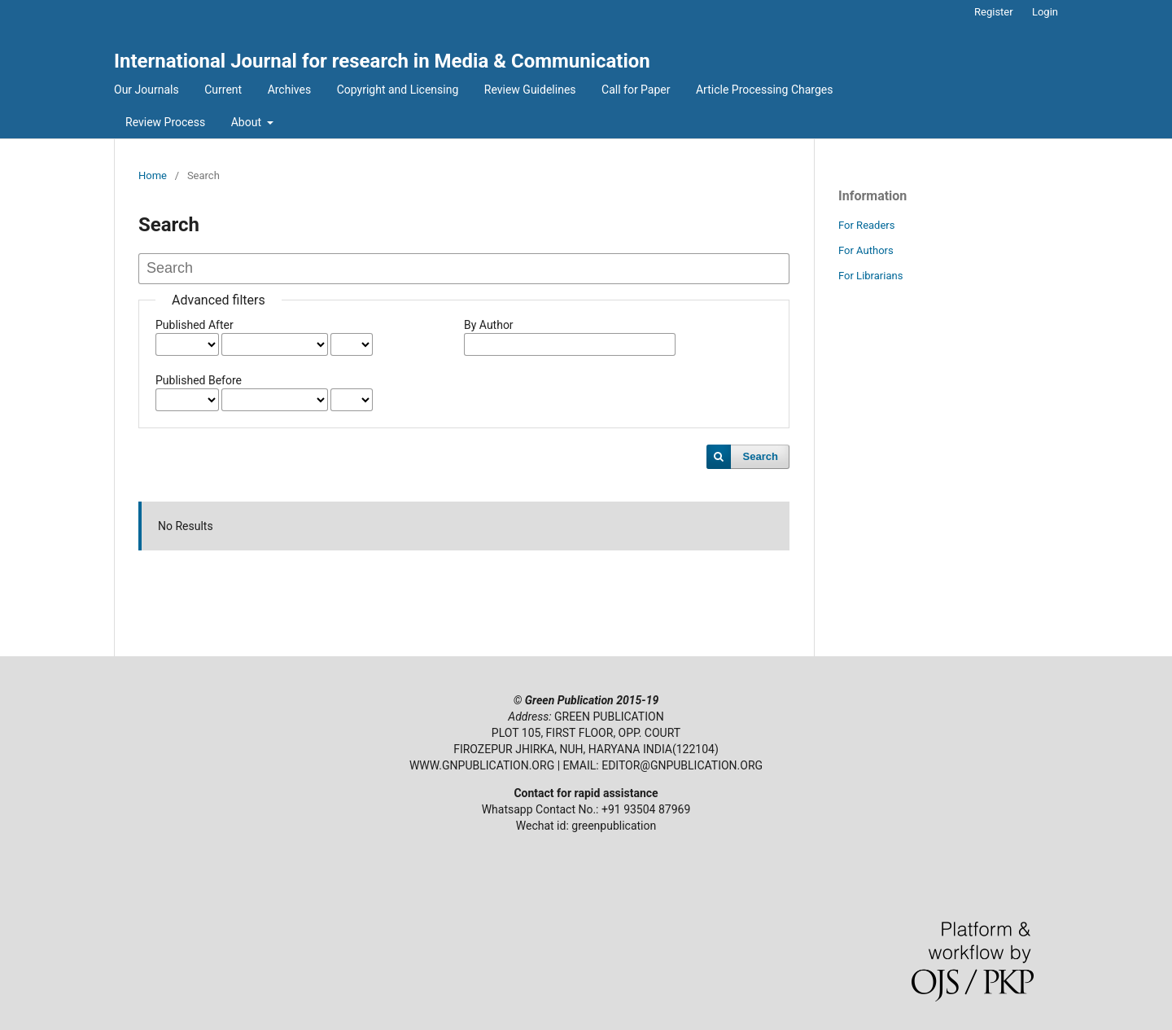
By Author (489, 324)
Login (1045, 12)
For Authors (866, 250)
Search (760, 456)
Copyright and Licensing (398, 89)
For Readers (866, 225)
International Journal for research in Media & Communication (382, 61)
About (248, 122)
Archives (290, 89)
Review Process (165, 122)
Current (223, 89)
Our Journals (146, 89)
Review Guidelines (530, 89)
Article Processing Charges (764, 89)
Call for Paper (635, 89)
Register (993, 12)
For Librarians (870, 276)
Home (152, 175)
